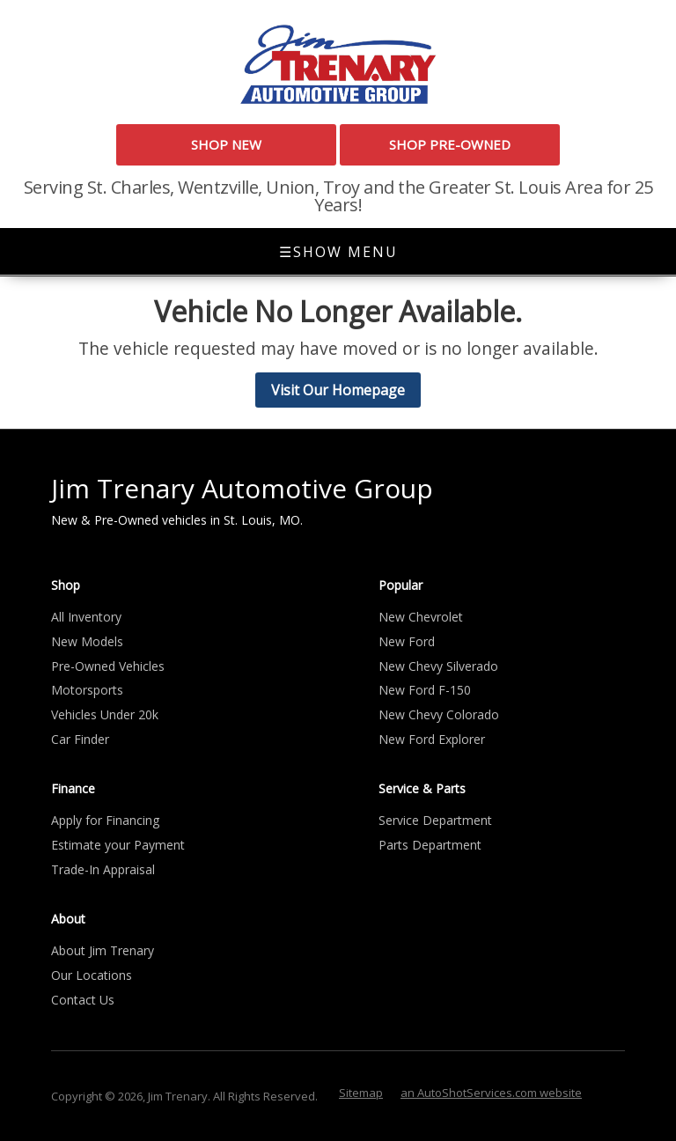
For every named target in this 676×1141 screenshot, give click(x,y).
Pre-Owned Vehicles (108, 666)
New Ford (406, 641)
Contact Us (82, 999)
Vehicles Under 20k (104, 714)
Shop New (226, 144)
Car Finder (80, 739)
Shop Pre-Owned (450, 144)
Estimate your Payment (118, 844)
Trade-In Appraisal (103, 869)
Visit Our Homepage (338, 390)
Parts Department (429, 844)
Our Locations (91, 975)
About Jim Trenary (102, 950)
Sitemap (361, 1093)
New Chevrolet (420, 616)
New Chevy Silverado (438, 666)
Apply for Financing (105, 820)
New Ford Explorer (431, 739)
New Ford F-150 (424, 689)
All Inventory (86, 616)
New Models (87, 641)
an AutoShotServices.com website (491, 1093)
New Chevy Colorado (438, 714)
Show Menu (338, 251)
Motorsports (87, 689)
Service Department (435, 820)
